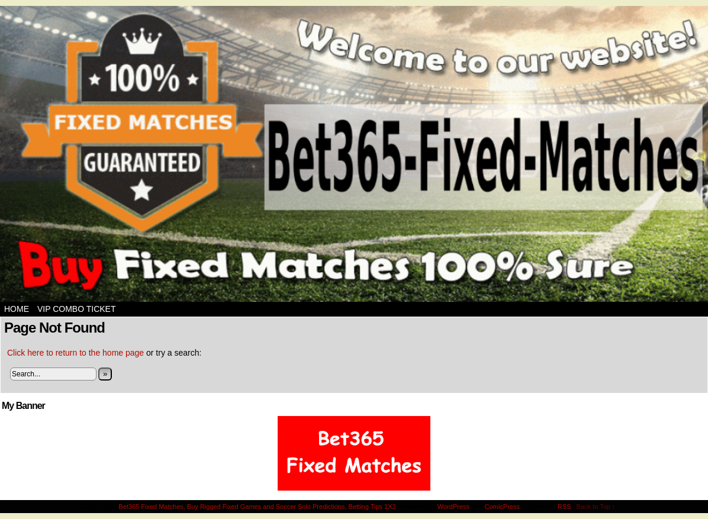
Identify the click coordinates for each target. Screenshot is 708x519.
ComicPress (502, 506)
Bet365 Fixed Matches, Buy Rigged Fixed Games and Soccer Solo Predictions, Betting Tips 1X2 (256, 506)
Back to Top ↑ (596, 506)
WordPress (453, 506)
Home (16, 309)
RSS (564, 506)
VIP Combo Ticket (76, 309)
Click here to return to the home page (75, 352)
